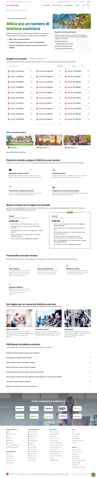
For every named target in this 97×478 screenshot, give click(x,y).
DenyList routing (53, 440)
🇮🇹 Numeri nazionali (10, 434)
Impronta (30, 474)
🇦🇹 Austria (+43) (32, 449)
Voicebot (52, 458)
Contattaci (74, 442)
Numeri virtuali (75, 436)
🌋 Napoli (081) (9, 442)
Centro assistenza (76, 434)
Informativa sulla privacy (22, 474)
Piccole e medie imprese (77, 451)
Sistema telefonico (11, 451)
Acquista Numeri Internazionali (14, 10)
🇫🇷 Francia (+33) (32, 438)
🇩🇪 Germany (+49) (32, 436)
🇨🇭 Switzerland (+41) (33, 451)
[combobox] (64, 66)
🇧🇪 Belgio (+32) (31, 442)
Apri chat (68, 1)
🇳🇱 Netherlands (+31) (33, 440)
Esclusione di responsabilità (38, 474)
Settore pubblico (75, 456)
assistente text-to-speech (31, 238)
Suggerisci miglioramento (49, 474)
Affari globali (74, 465)
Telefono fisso (9, 454)
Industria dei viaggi (76, 462)
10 (59, 124)
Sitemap (67, 474)
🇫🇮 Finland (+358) (32, 458)
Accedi (88, 1)
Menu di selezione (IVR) (55, 447)
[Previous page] (7, 124)
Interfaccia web (9, 458)
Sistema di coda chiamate (55, 442)
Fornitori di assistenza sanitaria (78, 467)
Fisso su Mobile (9, 462)
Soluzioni (74, 431)
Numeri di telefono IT (11, 429)
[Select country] (82, 2)
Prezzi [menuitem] (83, 5)
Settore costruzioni (76, 458)
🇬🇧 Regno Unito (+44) (33, 434)
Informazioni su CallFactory (78, 440)
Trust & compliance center (60, 474)
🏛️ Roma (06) (9, 438)
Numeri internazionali (33, 429)
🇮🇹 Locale (8, 436)
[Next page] (89, 124)
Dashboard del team (10, 460)
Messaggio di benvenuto (55, 451)
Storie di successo (76, 438)
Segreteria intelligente (55, 453)
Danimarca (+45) (32, 460)
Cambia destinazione (54, 434)
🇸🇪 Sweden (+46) (32, 455)
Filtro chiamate (53, 436)
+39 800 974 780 (61, 1)
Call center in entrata (76, 449)
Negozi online (75, 454)
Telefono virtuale (9, 456)
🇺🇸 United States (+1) (33, 431)
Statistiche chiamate (54, 460)
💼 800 (8, 431)
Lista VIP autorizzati (54, 438)
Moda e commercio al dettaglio (79, 460)
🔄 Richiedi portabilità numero (13, 444)
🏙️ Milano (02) (9, 440)
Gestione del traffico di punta (56, 444)
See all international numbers (16, 152)
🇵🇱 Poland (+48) (32, 453)
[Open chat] (93, 475)
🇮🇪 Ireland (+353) (32, 447)
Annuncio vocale (53, 449)
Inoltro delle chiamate (54, 431)
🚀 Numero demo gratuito (12, 447)
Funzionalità (53, 429)
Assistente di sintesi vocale (56, 455)
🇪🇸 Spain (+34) (31, 444)
